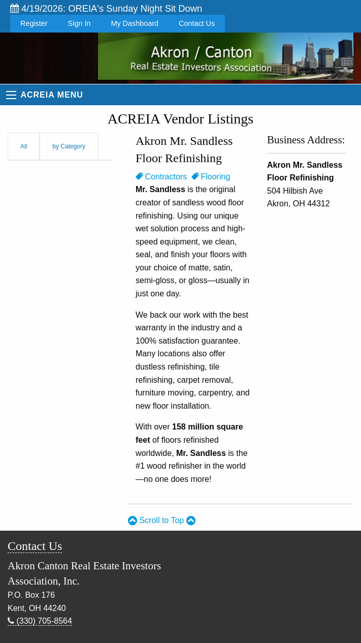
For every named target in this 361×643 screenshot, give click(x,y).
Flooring (210, 176)
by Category (68, 146)
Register (34, 23)
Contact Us (197, 23)
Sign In (79, 23)
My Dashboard (134, 23)
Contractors (161, 176)
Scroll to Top (161, 520)
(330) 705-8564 (40, 621)
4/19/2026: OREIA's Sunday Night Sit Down (106, 8)
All (23, 146)
